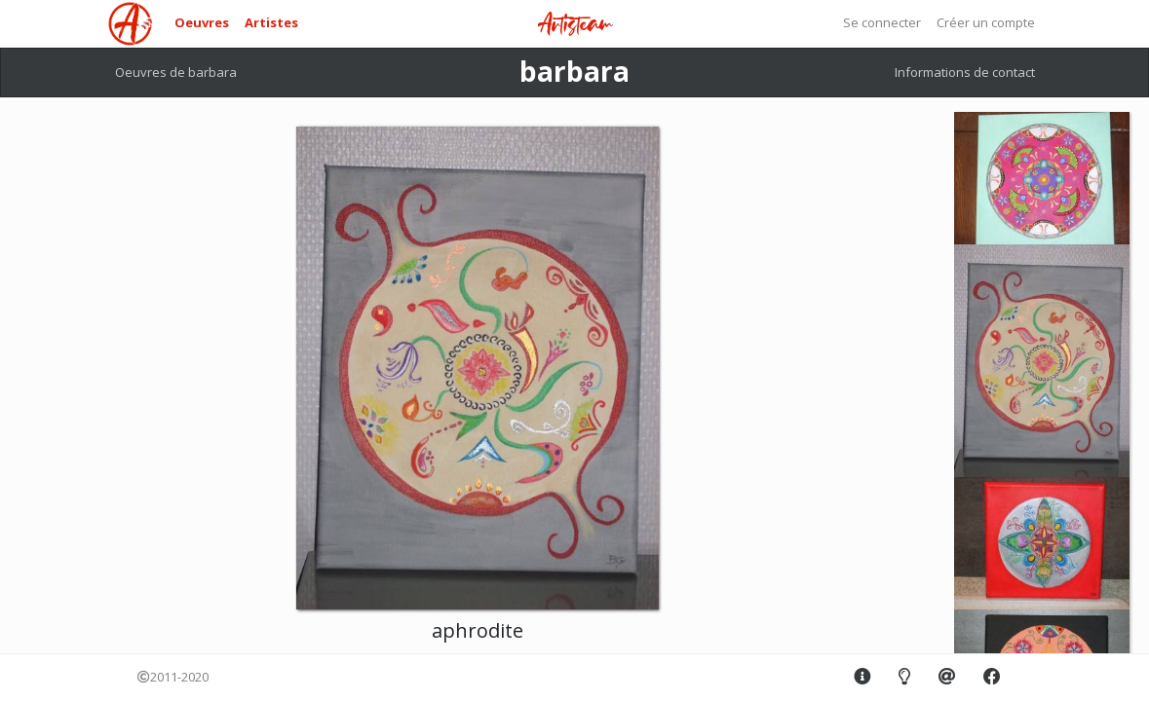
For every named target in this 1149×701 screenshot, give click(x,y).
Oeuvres (201, 22)
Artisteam (575, 25)
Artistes (271, 22)
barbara (574, 71)
